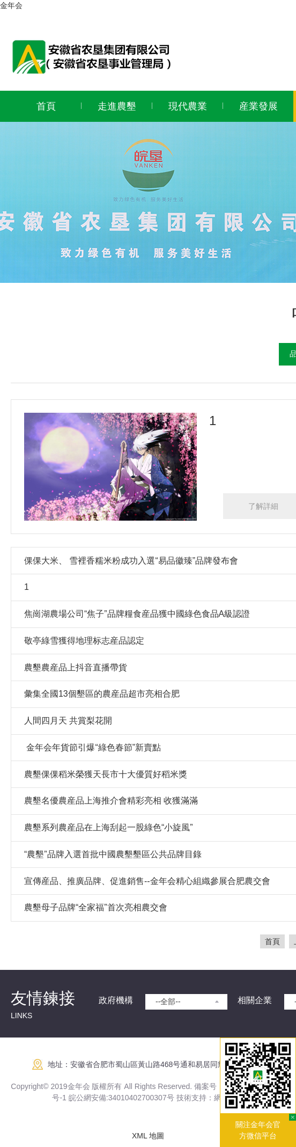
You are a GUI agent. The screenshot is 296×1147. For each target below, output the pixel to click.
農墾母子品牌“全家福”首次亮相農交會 (95, 907)
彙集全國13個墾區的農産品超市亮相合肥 (102, 693)
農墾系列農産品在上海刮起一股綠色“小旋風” (108, 827)
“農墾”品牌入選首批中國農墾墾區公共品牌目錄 (113, 854)
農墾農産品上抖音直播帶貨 (75, 667)
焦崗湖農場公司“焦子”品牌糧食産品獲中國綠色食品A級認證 (137, 613)
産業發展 (258, 106)
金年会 (11, 5)
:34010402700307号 (140, 1097)
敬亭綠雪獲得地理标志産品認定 (84, 640)
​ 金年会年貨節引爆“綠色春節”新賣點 (92, 747)
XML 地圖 (148, 1135)
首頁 (46, 106)
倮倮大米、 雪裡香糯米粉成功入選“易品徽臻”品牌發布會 (131, 560)
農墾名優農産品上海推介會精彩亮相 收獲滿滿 (111, 800)
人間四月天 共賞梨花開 (68, 720)
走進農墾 (117, 106)
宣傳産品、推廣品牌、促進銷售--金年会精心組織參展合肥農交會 (147, 881)
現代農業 (187, 106)
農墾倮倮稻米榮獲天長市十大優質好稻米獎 (105, 774)
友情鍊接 (43, 998)
